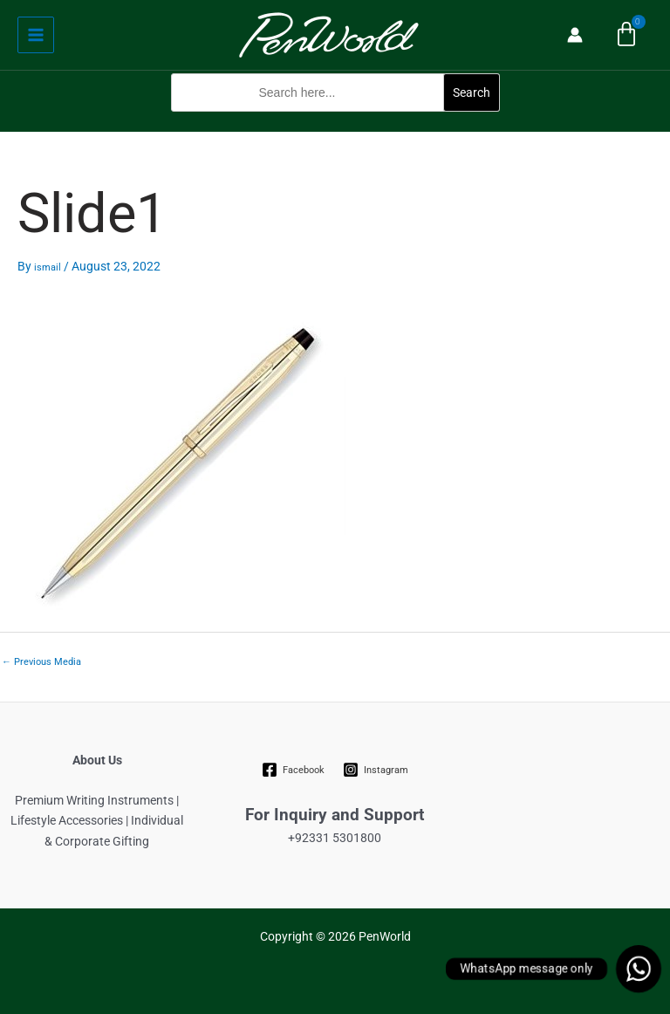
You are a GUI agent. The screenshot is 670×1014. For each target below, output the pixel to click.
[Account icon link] (575, 35)
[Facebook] (293, 770)
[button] (335, 121)
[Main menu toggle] (35, 35)
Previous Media (41, 662)
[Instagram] (375, 770)
